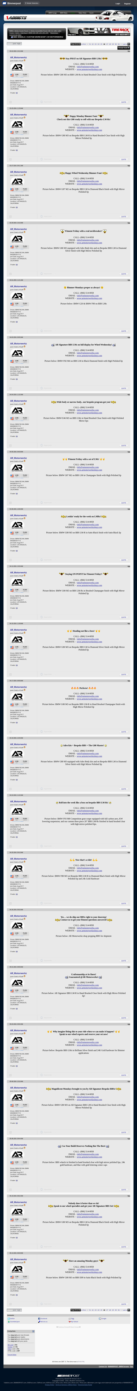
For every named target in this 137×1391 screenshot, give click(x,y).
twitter (12, 1318)
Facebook (44, 1318)
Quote (123, 102)
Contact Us (103, 1366)
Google (103, 1318)
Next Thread (75, 1327)
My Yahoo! (74, 1322)
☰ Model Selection (31, 3)
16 (90, 44)
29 (113, 44)
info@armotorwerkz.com (88, 66)
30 (116, 44)
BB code (10, 1345)
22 (93, 44)
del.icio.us (44, 1322)
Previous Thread (63, 1327)
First (83, 44)
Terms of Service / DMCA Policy (66, 1385)
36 (119, 44)
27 (107, 44)
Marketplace (54, 33)
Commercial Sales (15, 35)
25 (101, 44)
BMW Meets (63, 13)
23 (95, 44)
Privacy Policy (49, 1385)
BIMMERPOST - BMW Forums (118, 1366)
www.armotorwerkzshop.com (89, 69)
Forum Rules (12, 1355)
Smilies (10, 1347)
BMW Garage (53, 13)
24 (98, 44)
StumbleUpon (15, 1322)
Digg (72, 1318)
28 (110, 44)
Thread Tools (122, 48)
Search (91, 13)
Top (131, 1366)
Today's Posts (82, 13)
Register (127, 4)
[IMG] (10, 1349)
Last (125, 44)
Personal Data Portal (85, 1385)
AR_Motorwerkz (18, 57)
